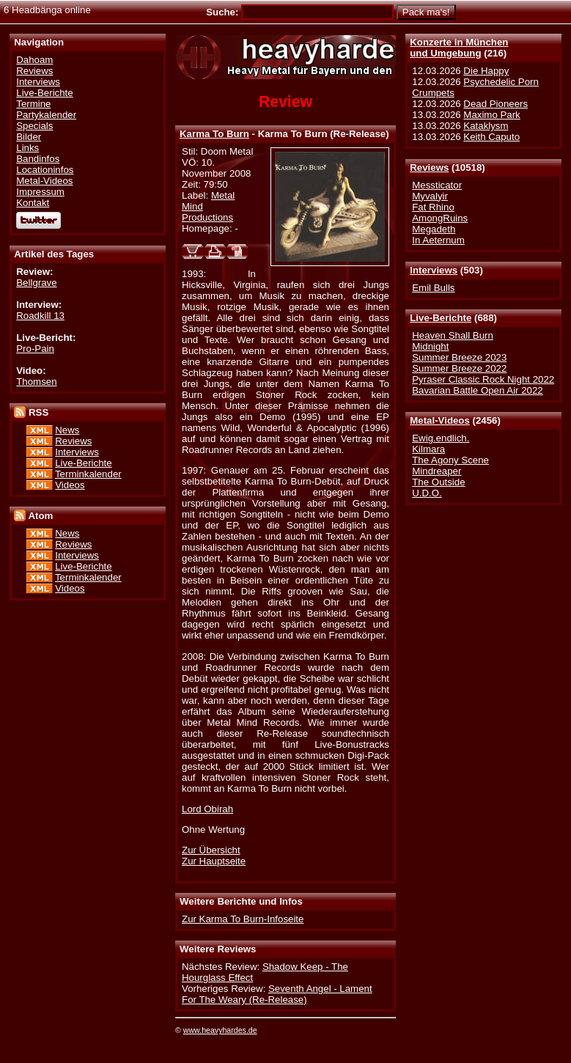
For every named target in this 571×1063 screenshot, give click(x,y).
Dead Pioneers (495, 103)
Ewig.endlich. (440, 438)
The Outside (438, 482)
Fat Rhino (433, 207)
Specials (34, 125)
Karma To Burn (214, 133)
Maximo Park (491, 114)
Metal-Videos (440, 420)
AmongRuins (440, 218)
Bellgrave (36, 282)
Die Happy (486, 70)
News (67, 429)
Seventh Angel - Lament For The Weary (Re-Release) (277, 994)
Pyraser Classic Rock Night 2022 (483, 379)
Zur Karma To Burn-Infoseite (242, 918)
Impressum (40, 191)
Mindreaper (436, 471)
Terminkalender (88, 473)
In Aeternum (438, 240)
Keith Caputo (491, 136)
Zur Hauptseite (214, 861)
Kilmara (428, 449)
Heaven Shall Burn (452, 335)
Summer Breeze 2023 (459, 357)
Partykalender (46, 114)
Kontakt (32, 202)
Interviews (433, 270)
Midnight (430, 346)
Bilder (28, 136)
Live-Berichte (440, 317)
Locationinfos (44, 169)
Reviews (429, 167)
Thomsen (36, 381)
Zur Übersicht (211, 850)
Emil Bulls (433, 287)
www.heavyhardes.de (220, 1030)
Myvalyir (430, 196)
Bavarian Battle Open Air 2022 (477, 390)
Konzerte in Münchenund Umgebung (459, 48)
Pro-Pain (35, 348)
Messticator (437, 185)
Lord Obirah (207, 808)
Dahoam (34, 59)
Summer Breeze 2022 (459, 368)
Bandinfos (37, 158)
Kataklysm (485, 125)
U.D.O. (427, 493)
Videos (69, 484)
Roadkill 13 (40, 315)
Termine (33, 103)
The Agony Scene (450, 460)
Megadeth (433, 229)
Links (27, 147)
